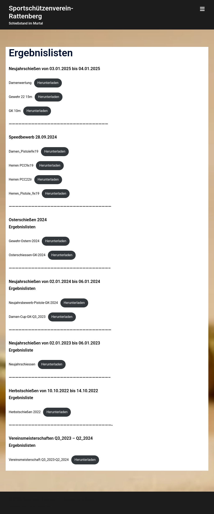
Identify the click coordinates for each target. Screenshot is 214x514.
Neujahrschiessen (22, 364)
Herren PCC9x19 (21, 165)
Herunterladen (48, 83)
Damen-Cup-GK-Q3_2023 (27, 317)
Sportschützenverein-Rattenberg (41, 12)
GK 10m (15, 111)
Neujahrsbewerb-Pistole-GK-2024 (33, 303)
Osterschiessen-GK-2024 (27, 255)
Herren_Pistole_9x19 (24, 193)
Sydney (44, 506)
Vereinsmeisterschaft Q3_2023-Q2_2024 (39, 460)
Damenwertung (20, 83)
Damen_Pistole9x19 (23, 151)
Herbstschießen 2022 (25, 412)
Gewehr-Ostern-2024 (24, 241)
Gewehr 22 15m (20, 97)
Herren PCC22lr (20, 179)
